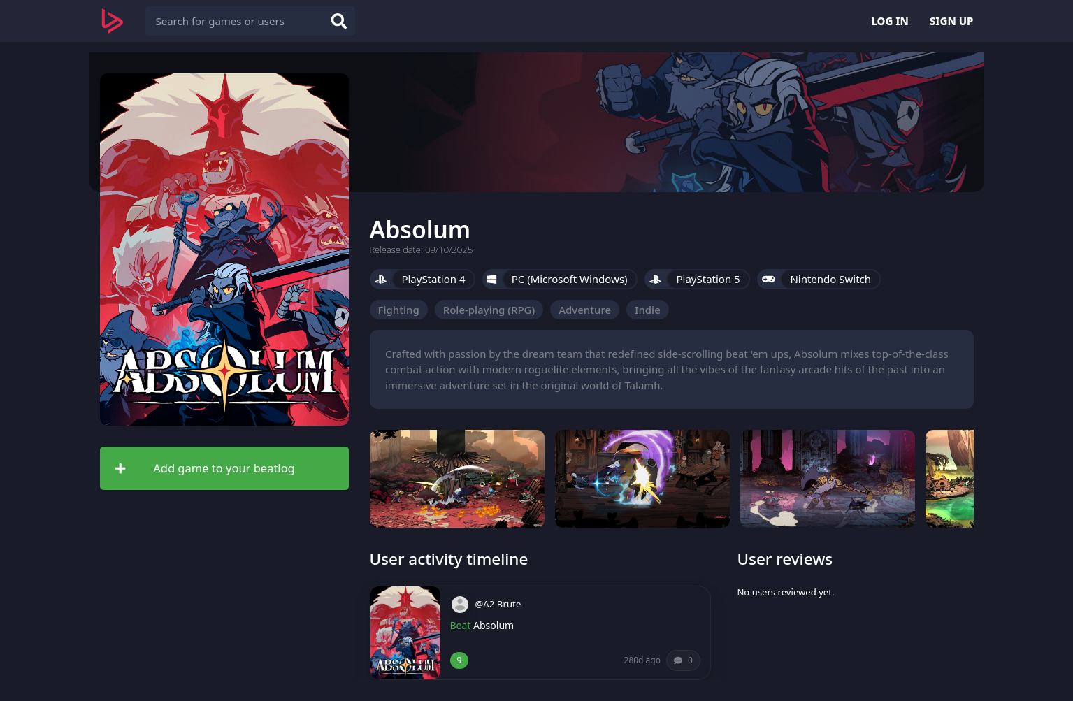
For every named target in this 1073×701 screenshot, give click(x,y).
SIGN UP (952, 21)
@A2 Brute (498, 604)
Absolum (493, 625)
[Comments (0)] (683, 660)
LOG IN (890, 21)
